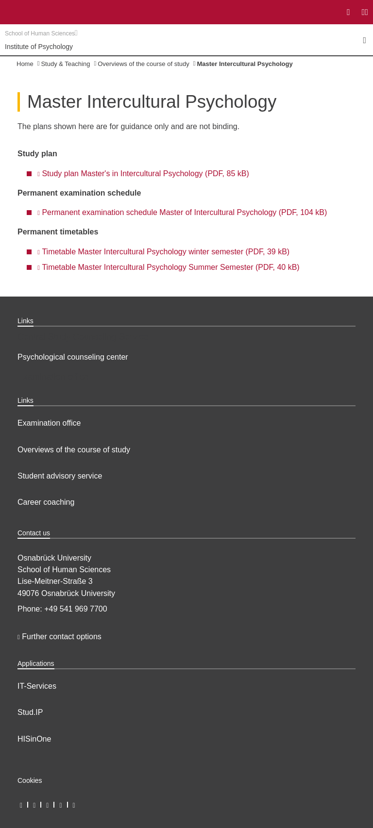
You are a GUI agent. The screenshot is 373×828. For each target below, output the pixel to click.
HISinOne (34, 739)
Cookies (29, 780)
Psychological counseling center (72, 357)
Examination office (49, 423)
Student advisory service (59, 476)
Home (25, 63)
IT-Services (36, 686)
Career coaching (45, 502)
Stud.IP (30, 712)
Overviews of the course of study (143, 63)
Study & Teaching (65, 63)
